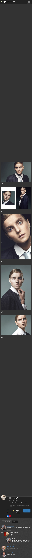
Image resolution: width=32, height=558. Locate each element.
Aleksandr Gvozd (11, 552)
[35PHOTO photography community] (8, 2)
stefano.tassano (10, 546)
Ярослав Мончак (15, 500)
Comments (6, 522)
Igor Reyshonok (10, 526)
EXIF (14, 522)
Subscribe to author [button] (27, 510)
